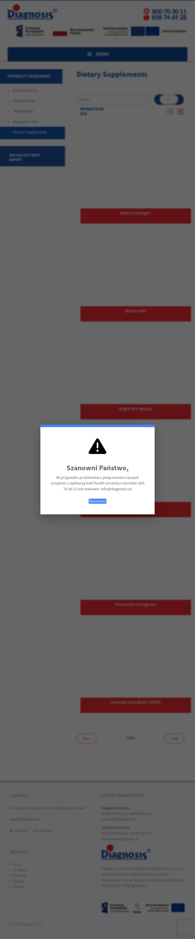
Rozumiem (97, 501)
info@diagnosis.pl (116, 489)
